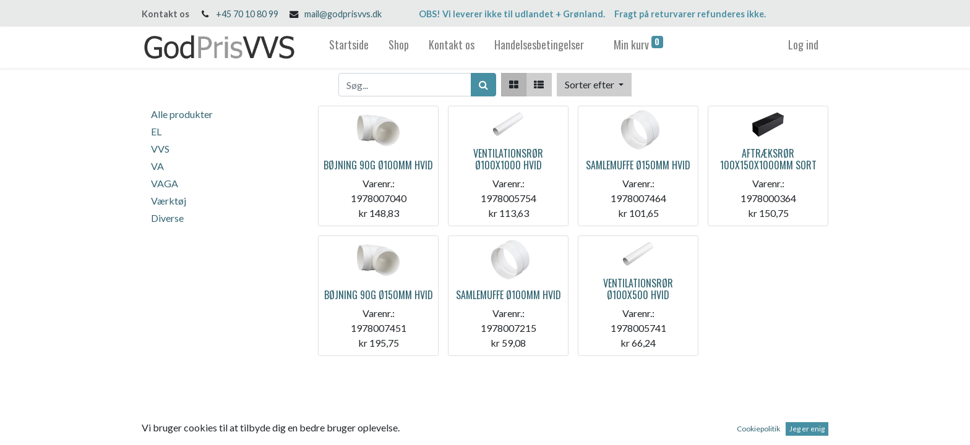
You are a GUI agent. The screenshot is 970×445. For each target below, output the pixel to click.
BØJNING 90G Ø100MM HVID (378, 165)
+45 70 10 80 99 (247, 14)
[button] (594, 84)
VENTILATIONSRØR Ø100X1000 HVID (508, 159)
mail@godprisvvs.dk (343, 14)
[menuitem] (349, 47)
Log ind (803, 44)
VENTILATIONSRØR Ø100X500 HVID (638, 289)
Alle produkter (182, 114)
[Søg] (483, 84)
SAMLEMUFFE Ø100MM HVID (508, 294)
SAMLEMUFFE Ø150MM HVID (638, 165)
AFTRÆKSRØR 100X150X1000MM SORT (768, 159)
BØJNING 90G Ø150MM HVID (378, 294)
